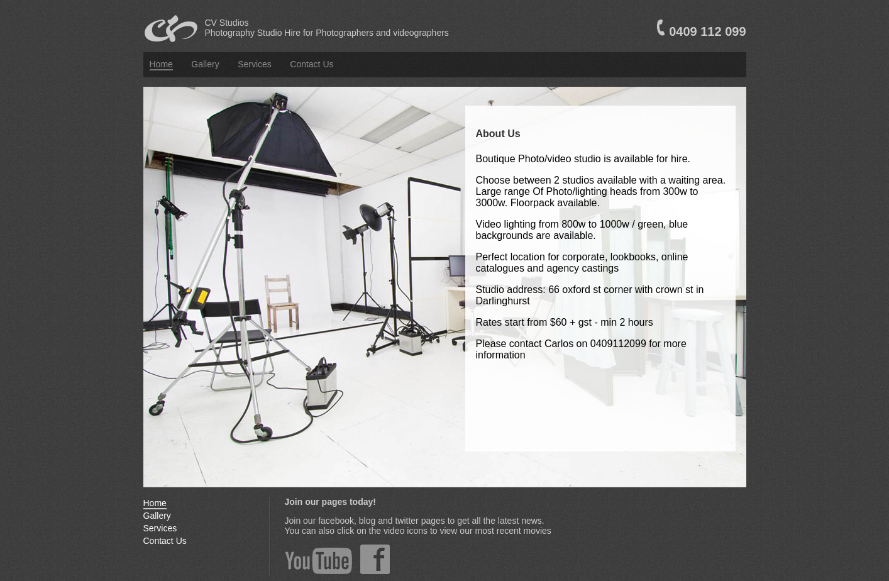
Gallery (205, 64)
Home (161, 64)
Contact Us (311, 64)
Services (255, 64)
